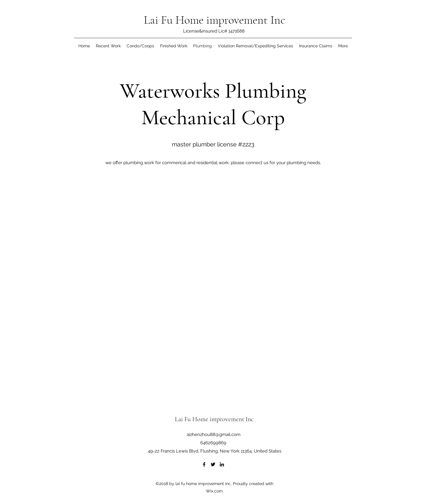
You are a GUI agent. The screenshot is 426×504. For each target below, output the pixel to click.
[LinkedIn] (222, 464)
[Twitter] (213, 464)
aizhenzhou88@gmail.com (214, 434)
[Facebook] (204, 464)
